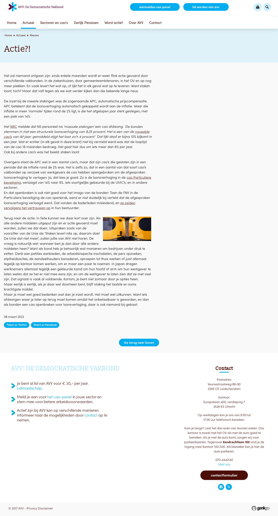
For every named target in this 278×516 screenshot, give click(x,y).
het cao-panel (59, 396)
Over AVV (136, 22)
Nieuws (34, 35)
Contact (155, 22)
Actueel (28, 22)
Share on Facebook (45, 325)
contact (90, 415)
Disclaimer (45, 508)
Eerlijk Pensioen (86, 22)
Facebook (221, 487)
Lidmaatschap (29, 388)
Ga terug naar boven (139, 342)
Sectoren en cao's (54, 22)
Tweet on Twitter (17, 325)
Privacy (32, 508)
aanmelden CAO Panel (154, 7)
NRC (13, 126)
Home (11, 22)
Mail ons (224, 464)
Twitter (229, 487)
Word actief (113, 22)
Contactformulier (224, 475)
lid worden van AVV (205, 7)
